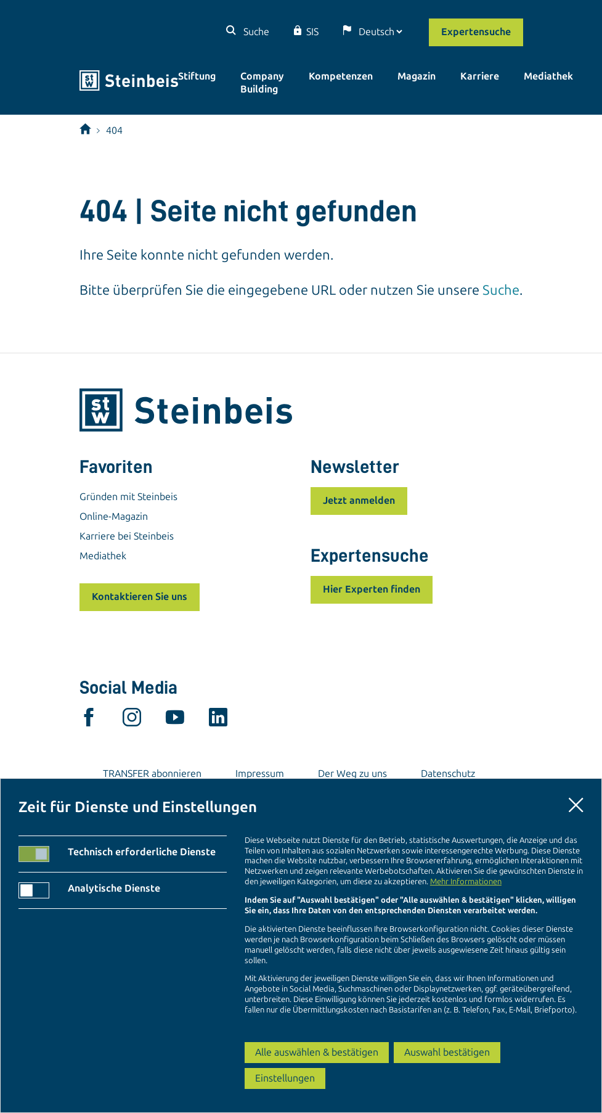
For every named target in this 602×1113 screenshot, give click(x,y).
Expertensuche (476, 32)
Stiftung (197, 76)
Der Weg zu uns (352, 773)
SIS (312, 32)
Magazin (416, 76)
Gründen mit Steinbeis (128, 497)
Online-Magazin (113, 516)
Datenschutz (448, 773)
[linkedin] (218, 720)
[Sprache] (380, 31)
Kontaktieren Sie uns (139, 596)
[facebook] (88, 720)
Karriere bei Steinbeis (126, 536)
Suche (255, 32)
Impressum (259, 773)
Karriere (479, 76)
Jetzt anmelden (359, 500)
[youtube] (175, 720)
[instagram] (132, 720)
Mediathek (548, 76)
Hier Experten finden (371, 589)
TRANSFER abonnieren (152, 773)
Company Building (262, 82)
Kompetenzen (341, 76)
